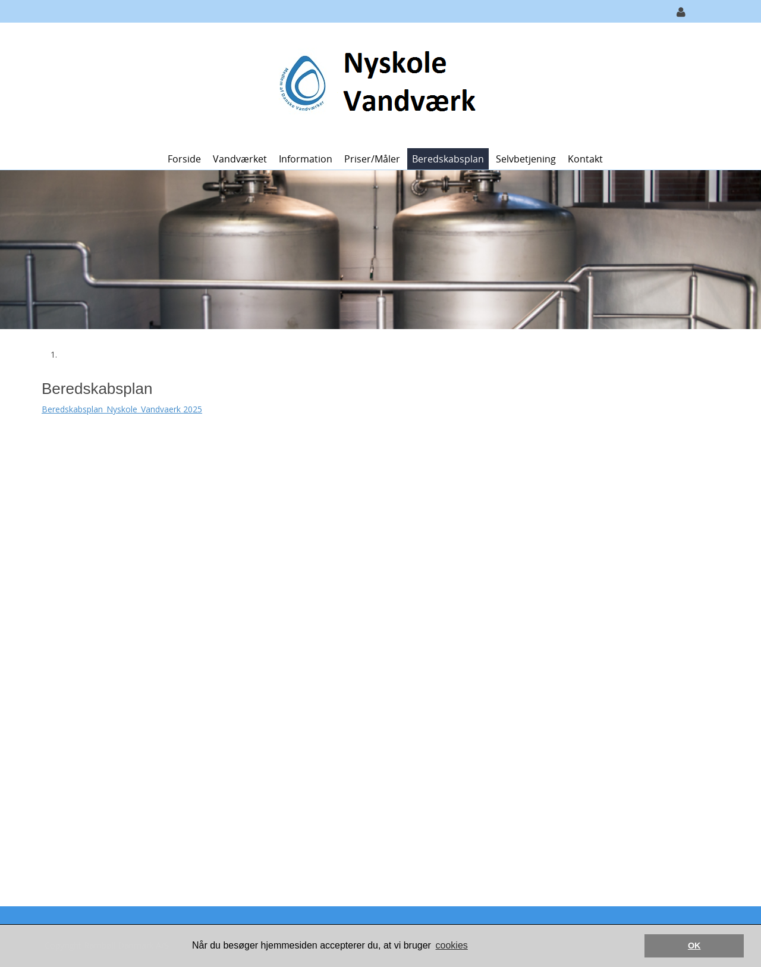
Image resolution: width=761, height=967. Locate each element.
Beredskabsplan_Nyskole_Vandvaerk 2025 (122, 409)
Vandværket (240, 158)
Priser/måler (372, 158)
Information (305, 158)
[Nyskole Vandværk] (376, 84)
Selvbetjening (526, 158)
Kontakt (585, 158)
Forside (184, 158)
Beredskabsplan (448, 158)
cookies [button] (452, 945)
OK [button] (694, 945)
